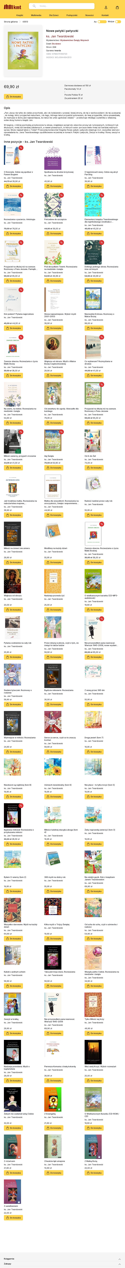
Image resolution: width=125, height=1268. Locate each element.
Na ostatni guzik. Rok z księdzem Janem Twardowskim (100, 878)
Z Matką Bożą (91, 1161)
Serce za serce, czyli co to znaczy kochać (60, 738)
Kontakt (105, 15)
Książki (19, 15)
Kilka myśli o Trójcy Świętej (56, 924)
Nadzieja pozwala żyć (54, 595)
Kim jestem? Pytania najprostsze (19, 314)
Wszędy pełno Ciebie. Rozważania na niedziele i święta (102, 973)
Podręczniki (72, 15)
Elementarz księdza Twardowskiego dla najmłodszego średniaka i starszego (101, 220)
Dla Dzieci (53, 15)
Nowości (89, 15)
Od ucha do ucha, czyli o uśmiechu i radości (101, 925)
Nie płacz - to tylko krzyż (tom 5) (100, 785)
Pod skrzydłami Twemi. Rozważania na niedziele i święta (60, 267)
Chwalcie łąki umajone (54, 1161)
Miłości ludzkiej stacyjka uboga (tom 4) (61, 831)
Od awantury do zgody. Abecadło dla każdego (61, 409)
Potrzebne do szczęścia (55, 219)
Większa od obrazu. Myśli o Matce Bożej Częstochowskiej (60, 362)
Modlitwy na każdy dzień (55, 548)
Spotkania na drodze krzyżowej (58, 172)
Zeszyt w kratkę (11, 1019)
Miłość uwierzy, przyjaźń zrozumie (20, 456)
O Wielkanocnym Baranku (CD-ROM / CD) (102, 1115)
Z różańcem (9, 1161)
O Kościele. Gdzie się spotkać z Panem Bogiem (18, 173)
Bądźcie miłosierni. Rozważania (58, 690)
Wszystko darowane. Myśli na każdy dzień (20, 925)
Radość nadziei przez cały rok (98, 501)
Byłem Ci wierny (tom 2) (15, 877)
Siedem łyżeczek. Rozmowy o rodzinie (18, 691)
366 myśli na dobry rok (55, 877)
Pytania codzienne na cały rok (17, 643)
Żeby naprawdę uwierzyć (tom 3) (100, 830)
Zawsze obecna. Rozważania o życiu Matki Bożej (21, 362)
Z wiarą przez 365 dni (95, 690)
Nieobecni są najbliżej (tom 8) (17, 785)
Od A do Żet (90, 456)
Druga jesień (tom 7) (94, 737)
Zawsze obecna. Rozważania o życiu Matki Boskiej (101, 549)
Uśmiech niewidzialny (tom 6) (58, 785)
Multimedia (36, 15)
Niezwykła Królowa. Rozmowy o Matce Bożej (99, 315)
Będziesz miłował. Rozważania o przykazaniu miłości (19, 831)
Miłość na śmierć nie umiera (17, 548)
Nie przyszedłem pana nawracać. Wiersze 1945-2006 (59, 1020)
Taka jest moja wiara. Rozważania (59, 972)
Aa (95, 21)
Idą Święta (49, 456)
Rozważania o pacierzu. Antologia (19, 219)
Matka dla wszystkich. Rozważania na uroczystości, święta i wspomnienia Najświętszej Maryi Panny (61, 502)
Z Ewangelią (50, 1114)
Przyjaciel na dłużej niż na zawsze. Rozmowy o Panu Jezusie (100, 409)
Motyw (114, 21)
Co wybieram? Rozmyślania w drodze (98, 362)
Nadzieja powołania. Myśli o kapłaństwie (17, 1067)
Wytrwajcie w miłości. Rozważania (20, 737)
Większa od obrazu (13, 595)
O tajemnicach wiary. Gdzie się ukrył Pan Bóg (101, 173)
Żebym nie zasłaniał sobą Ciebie (19, 1114)
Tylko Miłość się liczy (94, 1019)
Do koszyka (13, 96)
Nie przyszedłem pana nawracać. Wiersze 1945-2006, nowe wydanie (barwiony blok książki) (101, 644)
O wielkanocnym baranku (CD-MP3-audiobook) (101, 596)
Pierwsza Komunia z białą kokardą (60, 1066)
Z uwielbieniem (11, 1206)
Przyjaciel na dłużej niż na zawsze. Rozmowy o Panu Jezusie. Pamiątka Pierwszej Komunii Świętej (20, 267)
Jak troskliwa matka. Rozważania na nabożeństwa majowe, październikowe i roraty (20, 502)
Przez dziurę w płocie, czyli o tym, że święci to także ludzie (61, 644)
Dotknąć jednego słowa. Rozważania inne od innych (101, 267)
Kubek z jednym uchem (14, 972)
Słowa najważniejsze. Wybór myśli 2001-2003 (60, 315)
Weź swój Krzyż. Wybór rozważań (100, 1066)
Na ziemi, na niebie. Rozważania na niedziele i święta (20, 409)
